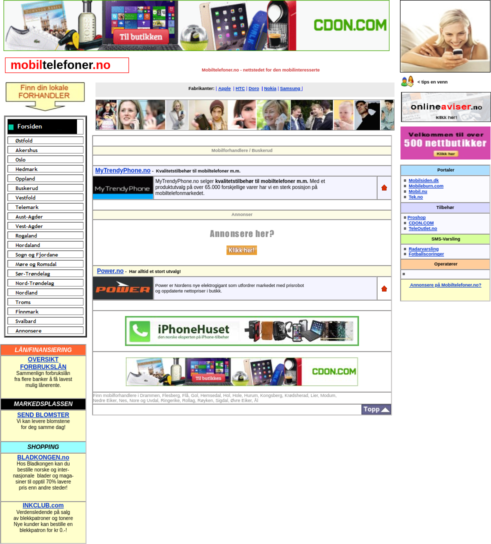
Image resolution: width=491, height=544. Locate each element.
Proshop (417, 217)
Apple (224, 88)
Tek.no (416, 197)
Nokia (270, 88)
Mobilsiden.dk (424, 180)
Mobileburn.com (426, 186)
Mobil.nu (418, 191)
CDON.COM (421, 223)
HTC (240, 88)
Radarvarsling (424, 249)
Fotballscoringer (426, 254)
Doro (253, 88)
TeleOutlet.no (423, 228)
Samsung (291, 88)
